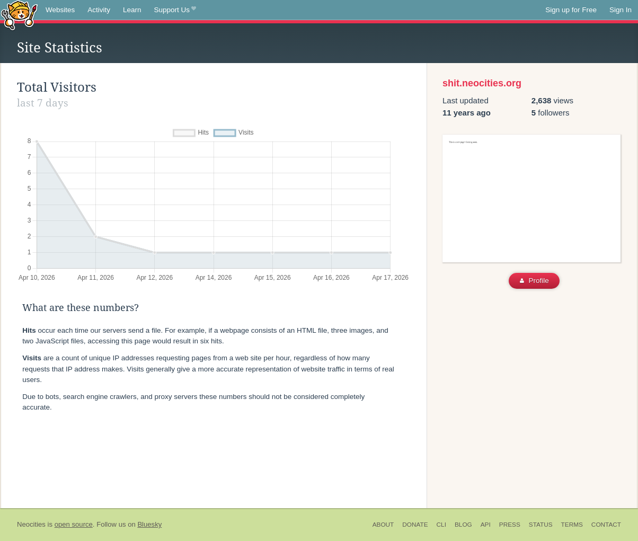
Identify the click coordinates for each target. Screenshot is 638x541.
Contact (606, 524)
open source (74, 524)
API (486, 524)
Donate (415, 524)
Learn (132, 10)
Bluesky (149, 524)
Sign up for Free (571, 10)
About (383, 524)
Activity (98, 10)
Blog (463, 524)
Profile (534, 281)
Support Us (175, 10)
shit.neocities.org (481, 83)
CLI (441, 524)
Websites (60, 10)
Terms (572, 524)
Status (541, 524)
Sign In (620, 10)
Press (509, 524)
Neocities (31, 524)
